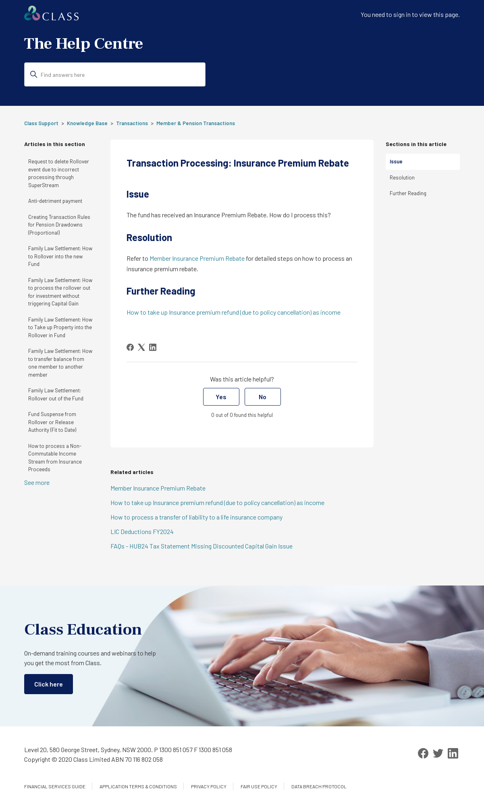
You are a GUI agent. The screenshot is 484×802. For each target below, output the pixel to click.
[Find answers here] (115, 74)
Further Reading (408, 193)
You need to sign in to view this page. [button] (410, 14)
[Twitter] (438, 753)
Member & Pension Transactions (195, 123)
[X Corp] (141, 347)
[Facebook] (130, 347)
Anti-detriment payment (55, 201)
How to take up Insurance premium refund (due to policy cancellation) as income (234, 312)
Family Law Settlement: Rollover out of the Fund (55, 394)
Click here (48, 684)
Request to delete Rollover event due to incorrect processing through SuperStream (58, 173)
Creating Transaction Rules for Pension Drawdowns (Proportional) (59, 225)
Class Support (41, 123)
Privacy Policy (208, 786)
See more (37, 482)
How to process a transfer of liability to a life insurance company (196, 517)
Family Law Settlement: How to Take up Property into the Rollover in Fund (60, 327)
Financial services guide (54, 786)
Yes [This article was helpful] (221, 396)
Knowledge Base (87, 123)
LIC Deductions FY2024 (142, 531)
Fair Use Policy (259, 786)
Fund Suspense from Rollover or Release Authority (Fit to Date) (52, 422)
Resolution (402, 177)
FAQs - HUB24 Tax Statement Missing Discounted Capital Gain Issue (201, 546)
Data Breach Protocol (319, 786)
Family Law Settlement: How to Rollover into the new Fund (60, 256)
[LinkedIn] (152, 347)
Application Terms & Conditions (138, 786)
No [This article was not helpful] (262, 396)
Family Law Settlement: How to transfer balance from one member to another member (60, 363)
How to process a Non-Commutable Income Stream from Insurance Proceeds (55, 458)
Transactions (132, 123)
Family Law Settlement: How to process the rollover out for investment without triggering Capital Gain (60, 292)
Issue (396, 161)
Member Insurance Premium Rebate (197, 258)
